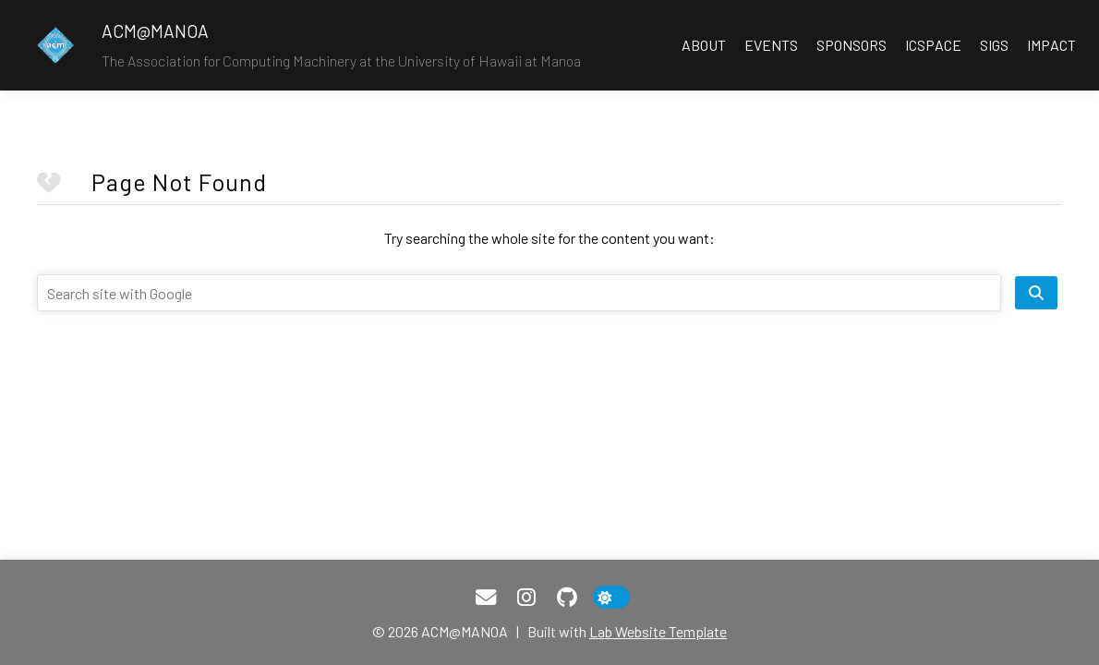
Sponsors (851, 45)
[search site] (1036, 292)
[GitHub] (567, 597)
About (704, 45)
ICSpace (933, 45)
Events (771, 45)
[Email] (486, 597)
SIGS (994, 45)
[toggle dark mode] (611, 597)
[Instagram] (526, 597)
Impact (1051, 45)
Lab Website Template (658, 631)
